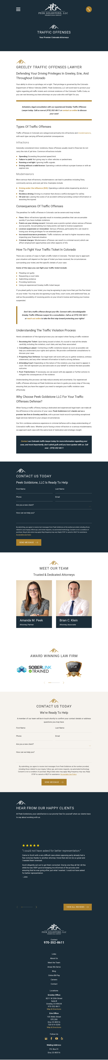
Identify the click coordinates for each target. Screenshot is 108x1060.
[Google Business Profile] (46, 1039)
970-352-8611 (54, 943)
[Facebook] (51, 1039)
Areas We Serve (54, 968)
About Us (54, 959)
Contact (54, 985)
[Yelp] (62, 1039)
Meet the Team (54, 963)
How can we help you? (25, 513)
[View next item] (64, 683)
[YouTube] (56, 1039)
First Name (20, 489)
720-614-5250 (54, 1025)
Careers (54, 980)
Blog (54, 972)
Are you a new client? (25, 505)
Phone (18, 497)
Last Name (59, 489)
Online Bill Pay (54, 976)
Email (57, 497)
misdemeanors (84, 133)
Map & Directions (54, 1010)
